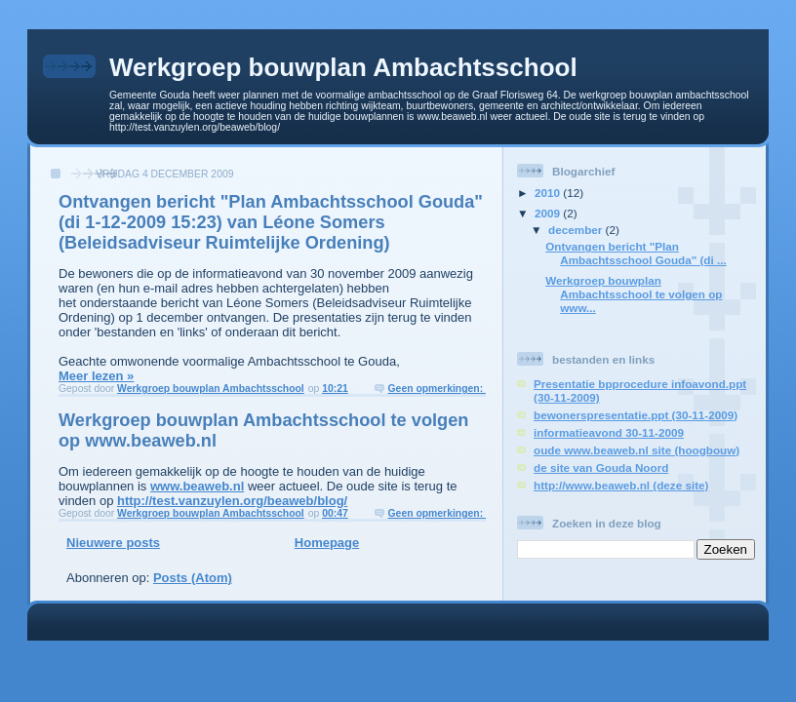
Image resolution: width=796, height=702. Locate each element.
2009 (549, 213)
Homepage (327, 542)
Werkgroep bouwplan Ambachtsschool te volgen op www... (633, 294)
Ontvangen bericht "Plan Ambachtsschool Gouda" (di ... (635, 253)
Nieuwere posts (113, 542)
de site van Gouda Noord (601, 467)
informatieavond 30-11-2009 (609, 432)
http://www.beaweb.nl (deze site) (621, 485)
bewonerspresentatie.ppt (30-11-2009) (635, 415)
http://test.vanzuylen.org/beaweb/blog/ (232, 500)
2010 (549, 192)
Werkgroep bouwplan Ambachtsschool (343, 67)
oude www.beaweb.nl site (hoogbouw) (636, 450)
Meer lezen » (96, 376)
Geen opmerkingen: (437, 388)
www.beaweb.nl (197, 486)
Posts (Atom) (192, 577)
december (576, 229)
